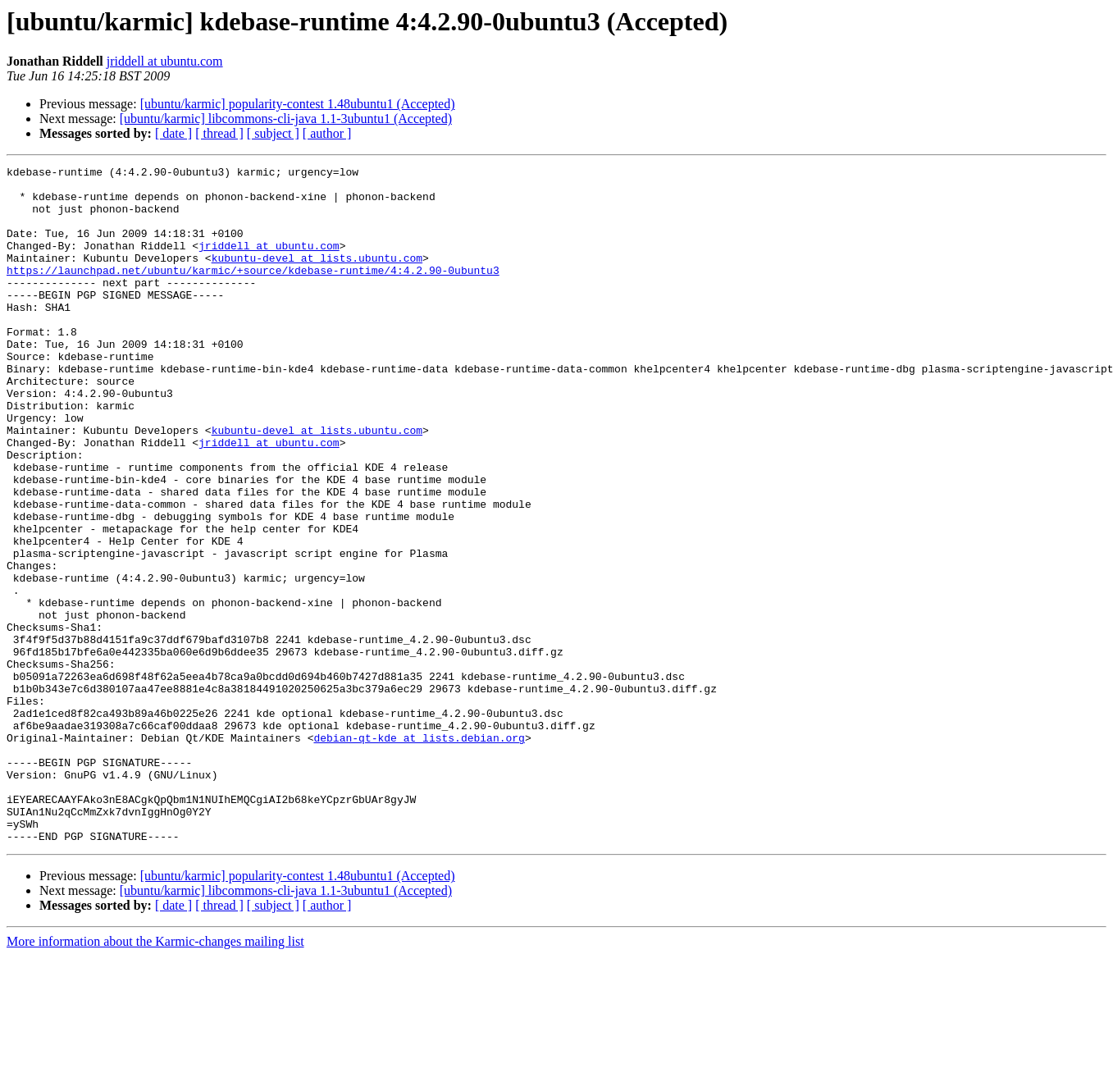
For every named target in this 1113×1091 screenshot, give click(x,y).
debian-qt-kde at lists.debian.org (418, 853)
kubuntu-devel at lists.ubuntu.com (317, 277)
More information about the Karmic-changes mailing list (155, 1077)
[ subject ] (273, 133)
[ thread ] (219, 133)
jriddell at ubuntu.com (165, 61)
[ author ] (327, 133)
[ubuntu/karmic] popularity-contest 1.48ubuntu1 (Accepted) (297, 104)
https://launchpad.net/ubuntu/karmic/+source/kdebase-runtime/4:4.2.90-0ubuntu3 (253, 292)
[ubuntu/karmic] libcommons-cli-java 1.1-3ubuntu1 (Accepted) (286, 119)
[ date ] (173, 133)
